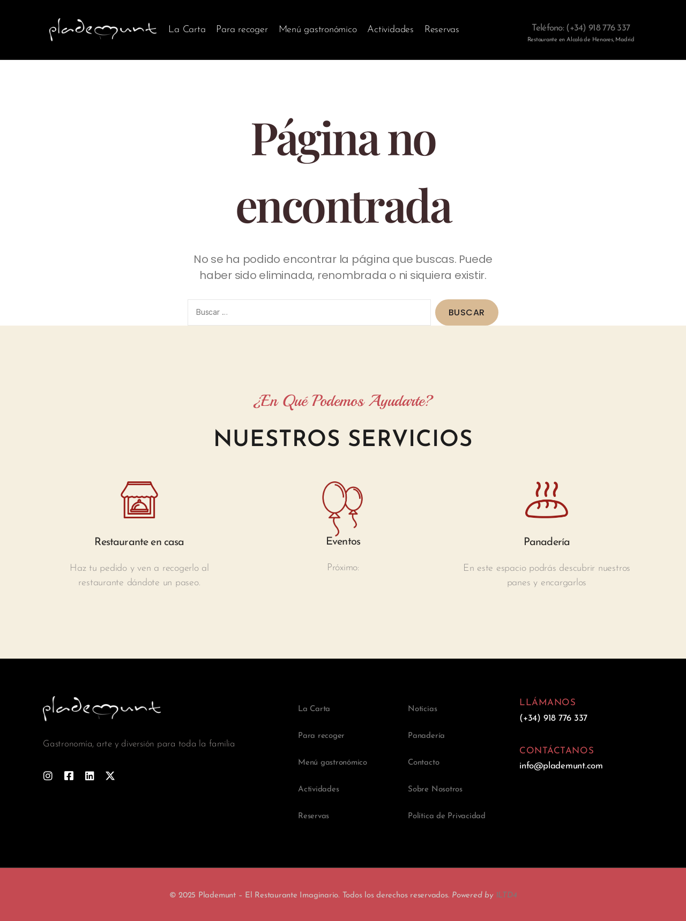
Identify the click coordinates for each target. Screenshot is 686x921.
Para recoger (241, 30)
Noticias (422, 709)
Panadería (426, 736)
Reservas (441, 30)
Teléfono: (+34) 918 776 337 (581, 28)
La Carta (186, 30)
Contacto (423, 763)
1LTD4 (506, 896)
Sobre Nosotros (435, 790)
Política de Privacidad (447, 816)
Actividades (390, 30)
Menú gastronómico (318, 30)
